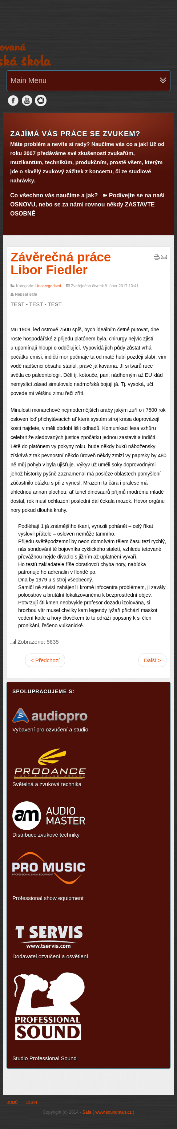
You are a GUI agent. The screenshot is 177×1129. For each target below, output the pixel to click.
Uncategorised (48, 286)
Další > (152, 660)
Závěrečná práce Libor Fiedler (61, 263)
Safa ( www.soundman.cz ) (108, 1112)
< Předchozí (45, 660)
